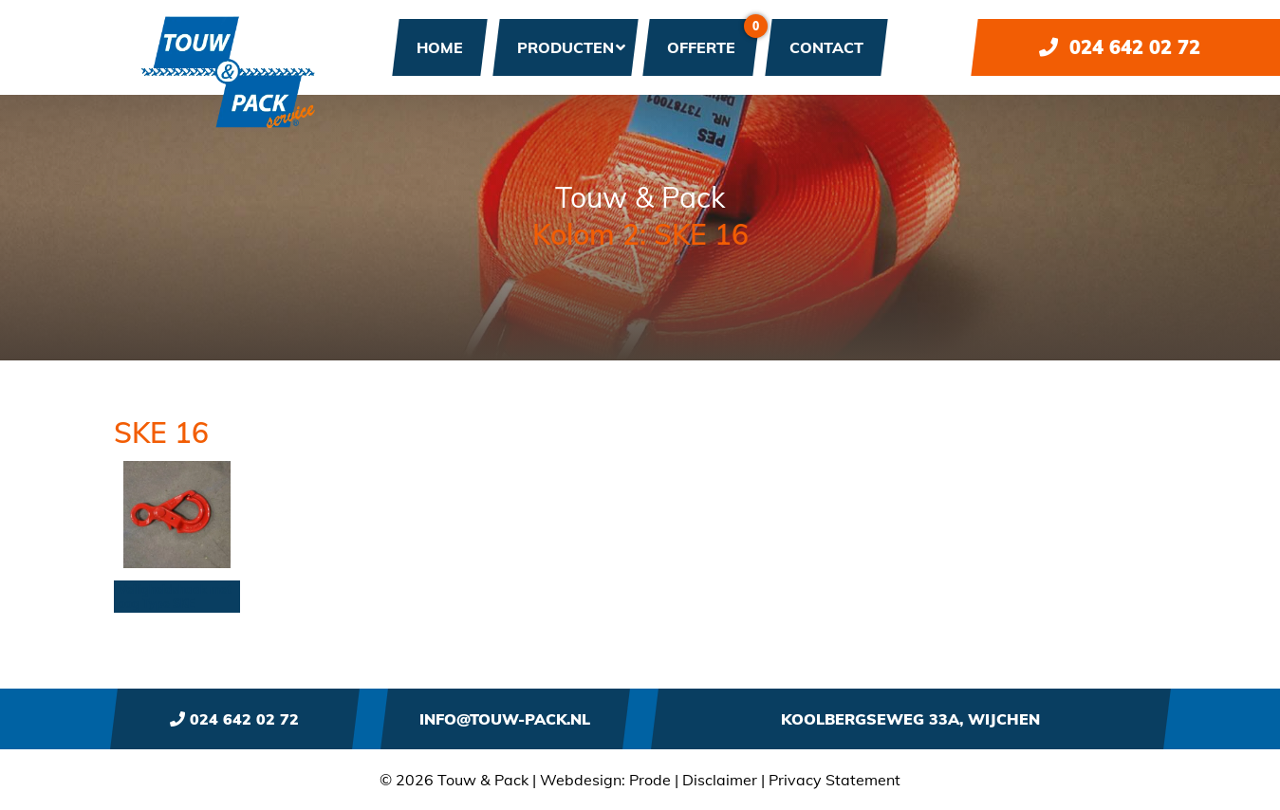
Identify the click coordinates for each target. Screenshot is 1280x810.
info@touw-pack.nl (504, 718)
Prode (650, 779)
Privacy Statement (834, 779)
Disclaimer (719, 779)
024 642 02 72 (1119, 47)
